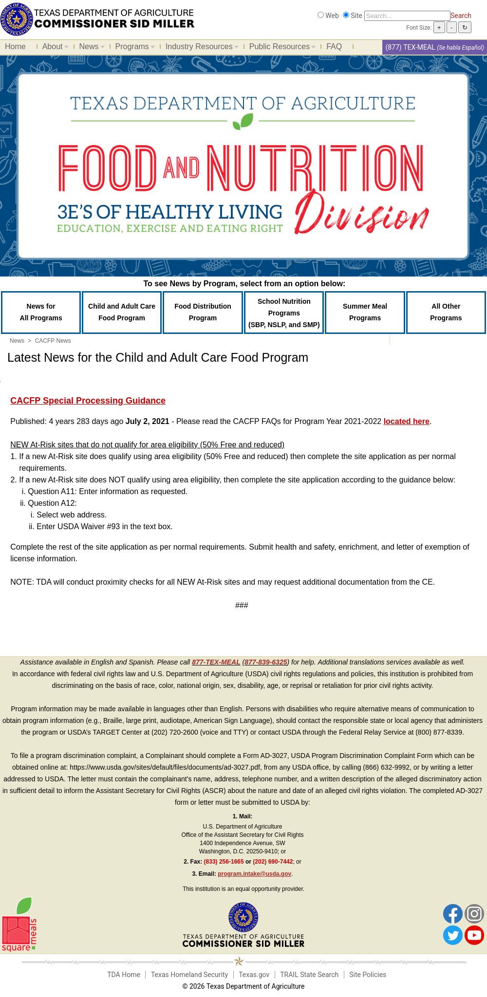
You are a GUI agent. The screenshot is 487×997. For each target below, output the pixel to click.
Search (460, 15)
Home (15, 46)
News (90, 48)
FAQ (334, 46)
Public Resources (280, 48)
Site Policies (367, 975)
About (53, 48)
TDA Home (123, 975)
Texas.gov (254, 975)
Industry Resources (200, 48)
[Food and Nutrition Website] (97, 18)
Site (356, 15)
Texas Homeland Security (189, 975)
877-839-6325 (265, 662)
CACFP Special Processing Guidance (88, 401)
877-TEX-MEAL (216, 662)
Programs (133, 48)
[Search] (407, 16)
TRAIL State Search (309, 975)
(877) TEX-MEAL (410, 47)
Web (332, 15)
